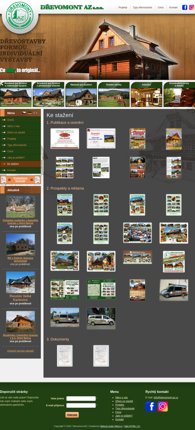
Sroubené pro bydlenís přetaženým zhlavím (48, 84)
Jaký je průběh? (16, 157)
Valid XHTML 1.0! (132, 426)
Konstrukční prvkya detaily (179, 84)
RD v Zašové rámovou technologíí (20, 259)
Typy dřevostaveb (142, 7)
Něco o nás (13, 126)
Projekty (122, 7)
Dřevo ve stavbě (16, 132)
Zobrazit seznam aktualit (20, 350)
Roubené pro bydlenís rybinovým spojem (16, 84)
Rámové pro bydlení (81, 84)
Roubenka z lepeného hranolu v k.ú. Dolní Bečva (20, 336)
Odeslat (72, 414)
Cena (161, 7)
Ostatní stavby (114, 84)
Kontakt (173, 7)
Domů (10, 120)
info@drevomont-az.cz (166, 397)
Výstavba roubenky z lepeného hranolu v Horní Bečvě (20, 222)
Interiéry (146, 84)
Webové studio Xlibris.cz (111, 426)
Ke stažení (13, 164)
